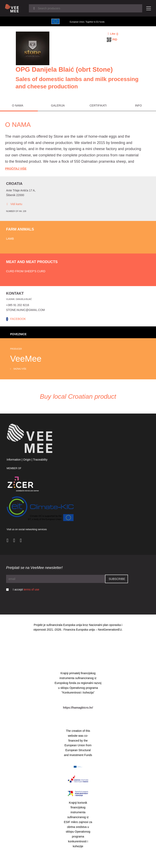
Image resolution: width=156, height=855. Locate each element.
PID (115, 39)
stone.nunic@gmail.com (25, 310)
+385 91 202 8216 (17, 305)
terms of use (31, 589)
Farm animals (20, 229)
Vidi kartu (14, 204)
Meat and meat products (32, 262)
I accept (26, 589)
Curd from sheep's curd (25, 271)
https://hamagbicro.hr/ (78, 707)
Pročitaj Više (16, 168)
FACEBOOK (18, 318)
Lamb (10, 238)
